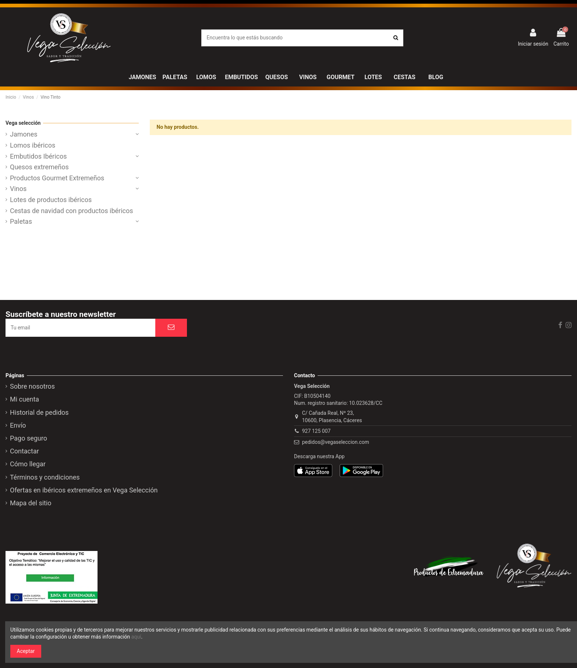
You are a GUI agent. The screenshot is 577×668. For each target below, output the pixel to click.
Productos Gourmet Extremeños (57, 178)
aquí (136, 637)
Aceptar (26, 651)
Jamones (24, 134)
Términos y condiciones (45, 477)
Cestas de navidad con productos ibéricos (71, 211)
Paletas (21, 221)
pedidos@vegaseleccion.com (335, 442)
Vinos (18, 188)
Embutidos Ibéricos (38, 156)
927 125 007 (316, 431)
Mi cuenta (24, 399)
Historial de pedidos (39, 412)
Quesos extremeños (39, 167)
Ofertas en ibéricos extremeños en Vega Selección (84, 490)
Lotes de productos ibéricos (51, 200)
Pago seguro (28, 438)
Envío (18, 425)
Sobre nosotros (32, 386)
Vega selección (23, 123)
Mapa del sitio (31, 503)
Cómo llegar (28, 464)
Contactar (24, 451)
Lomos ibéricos (32, 145)
